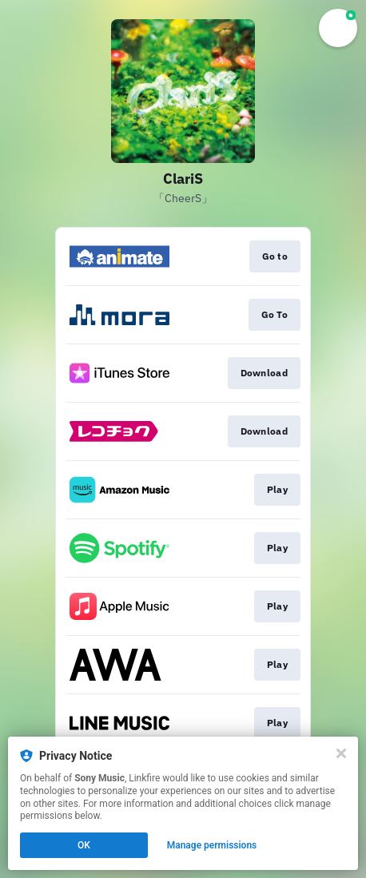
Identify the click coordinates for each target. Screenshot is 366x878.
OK (84, 845)
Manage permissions (212, 845)
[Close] (341, 753)
